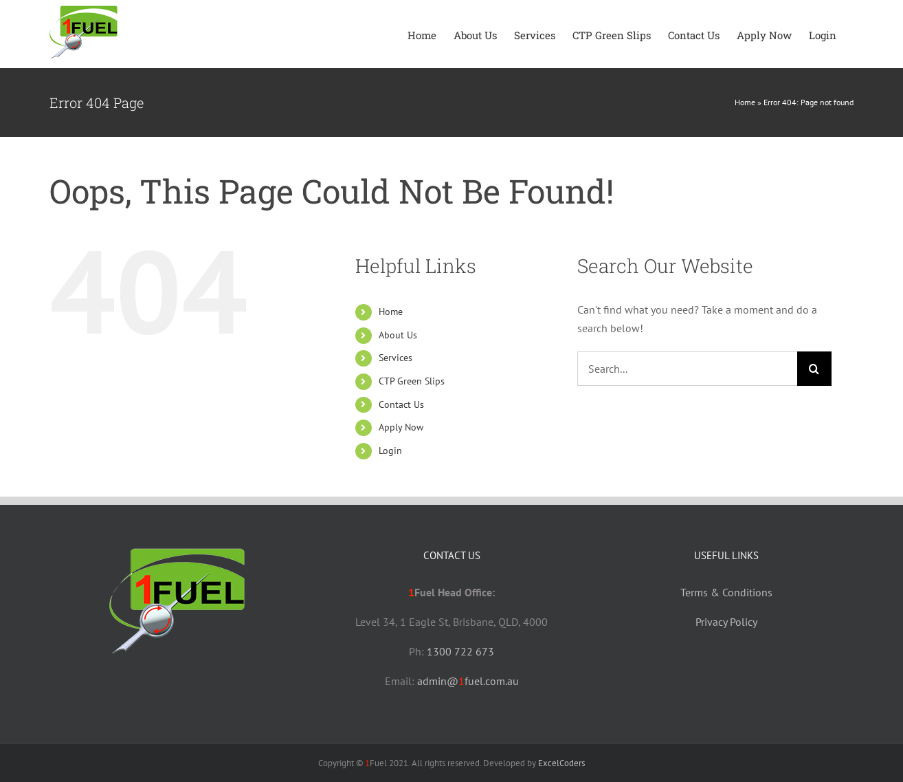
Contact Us (401, 404)
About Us (398, 335)
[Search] (814, 368)
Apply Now (401, 427)
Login (390, 450)
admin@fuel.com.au (468, 681)
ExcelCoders (561, 763)
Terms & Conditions (726, 592)
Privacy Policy (726, 622)
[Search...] (687, 368)
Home (745, 102)
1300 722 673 (460, 651)
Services (395, 357)
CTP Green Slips (412, 381)
